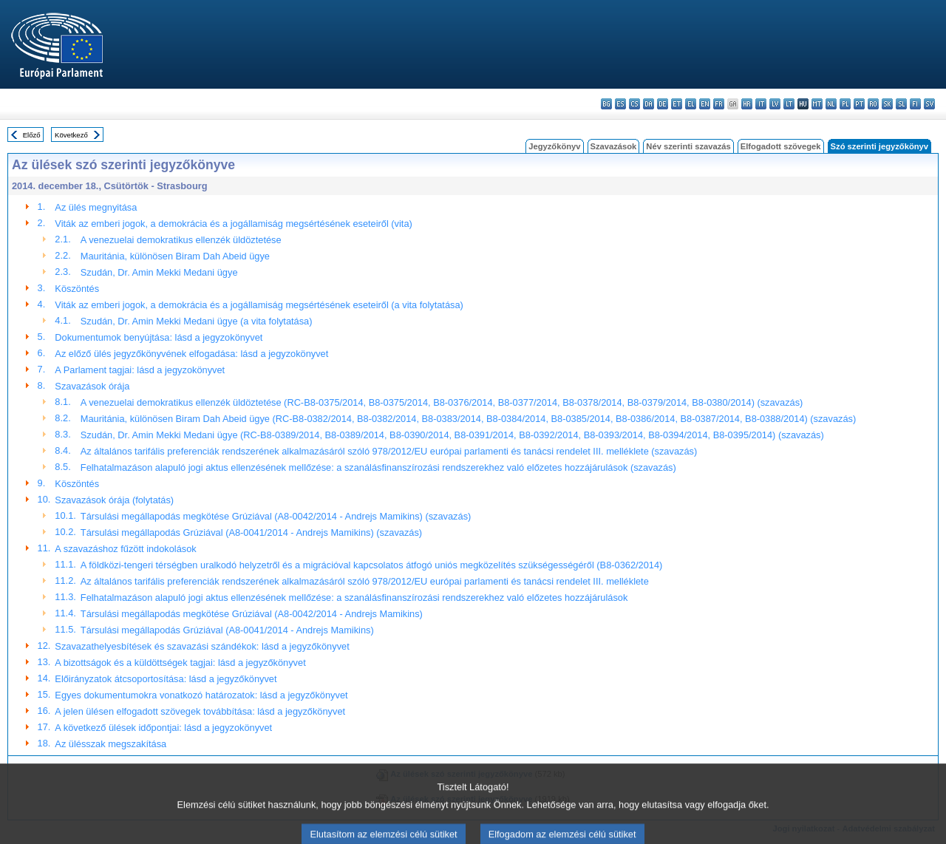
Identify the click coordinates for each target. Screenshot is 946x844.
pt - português (859, 103)
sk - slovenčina (887, 103)
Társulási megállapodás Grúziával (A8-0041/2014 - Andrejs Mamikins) (227, 630)
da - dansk (648, 103)
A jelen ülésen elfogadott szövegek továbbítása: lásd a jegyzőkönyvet (200, 711)
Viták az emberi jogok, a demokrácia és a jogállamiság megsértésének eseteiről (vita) (233, 223)
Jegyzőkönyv (554, 146)
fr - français (718, 103)
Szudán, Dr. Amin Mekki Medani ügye (159, 272)
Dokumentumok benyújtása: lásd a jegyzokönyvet (158, 337)
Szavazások (614, 146)
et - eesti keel (676, 103)
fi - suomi (915, 103)
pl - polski (845, 103)
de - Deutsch (662, 103)
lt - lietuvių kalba (788, 103)
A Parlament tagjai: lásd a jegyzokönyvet (140, 369)
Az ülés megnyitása (96, 207)
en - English (704, 103)
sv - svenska (929, 103)
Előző (32, 135)
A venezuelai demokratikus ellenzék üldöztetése (181, 239)
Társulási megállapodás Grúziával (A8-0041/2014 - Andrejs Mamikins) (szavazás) (251, 532)
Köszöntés (77, 288)
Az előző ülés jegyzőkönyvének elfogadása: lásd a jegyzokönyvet (191, 353)
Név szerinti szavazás (688, 146)
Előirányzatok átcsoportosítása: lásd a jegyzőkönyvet (165, 678)
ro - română (873, 103)
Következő (71, 135)
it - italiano (760, 103)
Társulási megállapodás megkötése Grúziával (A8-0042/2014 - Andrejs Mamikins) (252, 613)
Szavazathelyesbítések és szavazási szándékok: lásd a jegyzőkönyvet (202, 646)
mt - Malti (817, 103)
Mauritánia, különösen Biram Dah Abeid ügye (175, 256)
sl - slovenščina (901, 103)
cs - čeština (634, 103)
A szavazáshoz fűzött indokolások (125, 548)
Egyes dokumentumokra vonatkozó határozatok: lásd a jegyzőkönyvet (201, 695)
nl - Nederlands (831, 103)
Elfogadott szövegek (781, 146)
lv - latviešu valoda (774, 103)
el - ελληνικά (690, 103)
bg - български (606, 103)
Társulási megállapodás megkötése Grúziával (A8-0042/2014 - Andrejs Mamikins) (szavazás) (276, 516)
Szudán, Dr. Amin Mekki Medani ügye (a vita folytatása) (197, 321)
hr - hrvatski (746, 103)
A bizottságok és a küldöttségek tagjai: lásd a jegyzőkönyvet (180, 662)
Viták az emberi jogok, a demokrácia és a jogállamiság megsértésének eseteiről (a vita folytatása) (259, 304)
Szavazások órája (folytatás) (114, 500)
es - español (620, 103)
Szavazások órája (92, 386)
